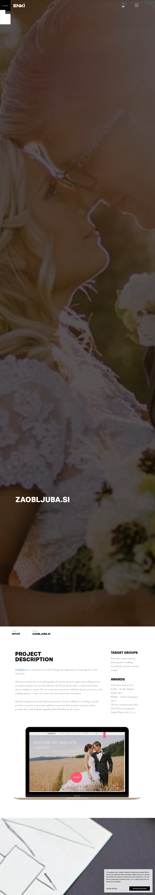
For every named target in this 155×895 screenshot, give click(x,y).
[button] (19, 5)
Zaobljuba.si (21, 669)
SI (123, 3)
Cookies (132, 879)
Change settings (111, 888)
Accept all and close (140, 888)
